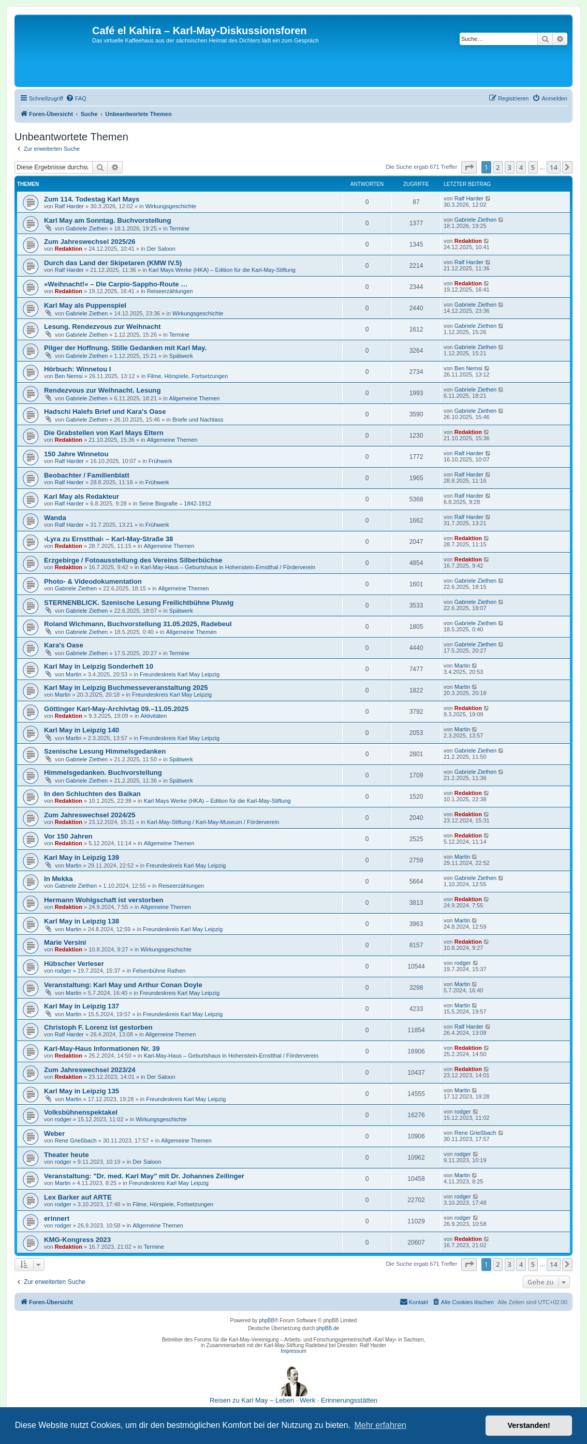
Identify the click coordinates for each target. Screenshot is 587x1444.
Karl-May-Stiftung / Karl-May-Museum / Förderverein (213, 822)
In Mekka (58, 879)
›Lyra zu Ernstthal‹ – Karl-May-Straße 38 (108, 539)
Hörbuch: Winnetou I (77, 369)
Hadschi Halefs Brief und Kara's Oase (105, 411)
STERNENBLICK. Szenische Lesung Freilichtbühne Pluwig (138, 603)
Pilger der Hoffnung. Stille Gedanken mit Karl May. (125, 348)
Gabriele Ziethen (87, 228)
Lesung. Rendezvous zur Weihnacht (102, 326)
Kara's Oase (63, 645)
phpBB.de (327, 1328)
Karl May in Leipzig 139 (81, 857)
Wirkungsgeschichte (170, 206)
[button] (469, 167)
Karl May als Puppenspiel (85, 305)
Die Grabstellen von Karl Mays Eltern (104, 433)
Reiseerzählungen (170, 291)
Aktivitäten (154, 716)
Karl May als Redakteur (81, 496)
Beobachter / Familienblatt (86, 475)
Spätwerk (181, 356)
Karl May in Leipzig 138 (81, 921)
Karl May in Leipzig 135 (81, 1091)
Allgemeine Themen (194, 398)
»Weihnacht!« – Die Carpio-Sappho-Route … (115, 284)
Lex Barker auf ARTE (78, 1197)
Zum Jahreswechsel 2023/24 (90, 1070)
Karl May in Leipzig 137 (81, 1006)
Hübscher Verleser (74, 964)
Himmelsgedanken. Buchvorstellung (103, 772)
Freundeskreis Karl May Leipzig (179, 674)
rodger (63, 971)
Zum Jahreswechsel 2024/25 (90, 815)
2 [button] (498, 167)
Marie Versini (65, 942)
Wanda (55, 518)
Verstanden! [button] (529, 1425)
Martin (74, 674)
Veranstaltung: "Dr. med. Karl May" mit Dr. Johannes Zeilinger (144, 1176)
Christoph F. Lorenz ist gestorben (98, 1027)
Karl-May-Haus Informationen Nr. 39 (102, 1048)
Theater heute (66, 1155)
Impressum (293, 1351)
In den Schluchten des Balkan (92, 794)
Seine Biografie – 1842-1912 (175, 503)
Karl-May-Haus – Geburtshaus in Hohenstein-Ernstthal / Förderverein (228, 567)
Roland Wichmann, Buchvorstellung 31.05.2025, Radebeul (138, 624)
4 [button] (521, 167)
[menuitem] (76, 98)
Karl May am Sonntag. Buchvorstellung (107, 220)
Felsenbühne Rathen (159, 971)
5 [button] (533, 167)
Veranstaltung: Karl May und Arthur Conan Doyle (123, 985)
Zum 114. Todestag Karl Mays (91, 199)
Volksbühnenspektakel (81, 1112)
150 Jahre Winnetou (76, 454)
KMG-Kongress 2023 (77, 1240)
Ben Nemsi (69, 376)
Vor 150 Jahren (68, 836)
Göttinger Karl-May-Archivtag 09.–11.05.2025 (116, 709)
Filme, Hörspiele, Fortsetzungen (187, 376)
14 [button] (553, 167)
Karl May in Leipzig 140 (81, 730)
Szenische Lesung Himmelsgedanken (105, 751)
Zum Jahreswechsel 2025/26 (90, 242)
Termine (179, 228)
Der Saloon (161, 249)
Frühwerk (160, 461)
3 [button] (509, 167)
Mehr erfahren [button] (380, 1425)
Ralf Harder (69, 206)
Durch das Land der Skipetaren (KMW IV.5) (113, 263)
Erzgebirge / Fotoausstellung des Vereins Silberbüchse (133, 560)
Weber (54, 1133)
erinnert (56, 1218)
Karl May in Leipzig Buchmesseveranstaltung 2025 (126, 687)
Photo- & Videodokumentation (93, 581)
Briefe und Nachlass (197, 419)
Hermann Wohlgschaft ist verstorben (104, 900)
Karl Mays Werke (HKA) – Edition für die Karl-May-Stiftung (222, 270)
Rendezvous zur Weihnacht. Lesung (102, 390)
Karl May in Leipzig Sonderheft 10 (98, 666)
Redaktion (68, 249)
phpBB (266, 1320)
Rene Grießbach (76, 1140)
